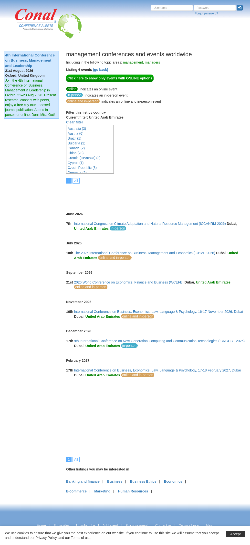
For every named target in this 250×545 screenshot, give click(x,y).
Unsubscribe (85, 525)
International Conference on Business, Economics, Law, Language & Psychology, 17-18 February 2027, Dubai (157, 370)
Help (209, 525)
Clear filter (74, 122)
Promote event (136, 525)
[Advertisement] (155, 194)
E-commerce (76, 491)
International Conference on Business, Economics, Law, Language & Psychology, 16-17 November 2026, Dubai (158, 312)
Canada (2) (76, 148)
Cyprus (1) (75, 163)
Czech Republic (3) (82, 168)
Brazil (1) (74, 138)
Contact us (163, 525)
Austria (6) (75, 133)
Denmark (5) (77, 172)
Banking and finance (83, 481)
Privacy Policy (45, 538)
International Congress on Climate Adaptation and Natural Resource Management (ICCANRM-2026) (150, 224)
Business (114, 481)
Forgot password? (206, 13)
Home (41, 525)
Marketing (102, 491)
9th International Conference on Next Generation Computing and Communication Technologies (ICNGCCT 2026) (159, 341)
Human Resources (133, 491)
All (76, 181)
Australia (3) (77, 129)
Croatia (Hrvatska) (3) (84, 158)
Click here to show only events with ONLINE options (109, 78)
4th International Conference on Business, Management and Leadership (30, 60)
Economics (173, 481)
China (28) (75, 153)
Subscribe (61, 525)
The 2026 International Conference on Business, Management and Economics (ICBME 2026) (144, 253)
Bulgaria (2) (76, 143)
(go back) (100, 70)
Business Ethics (143, 481)
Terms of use (188, 525)
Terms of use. (81, 538)
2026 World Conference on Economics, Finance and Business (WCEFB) (129, 282)
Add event (110, 525)
